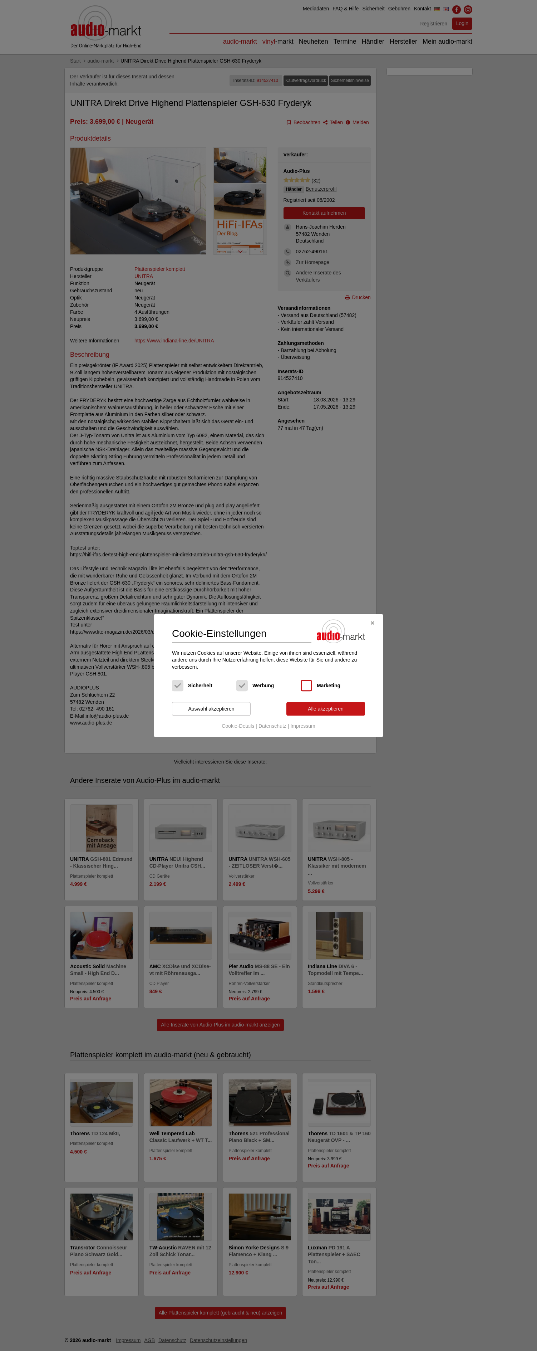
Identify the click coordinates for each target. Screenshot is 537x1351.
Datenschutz (272, 726)
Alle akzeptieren (326, 709)
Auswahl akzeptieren (211, 709)
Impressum (302, 726)
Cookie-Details (238, 726)
